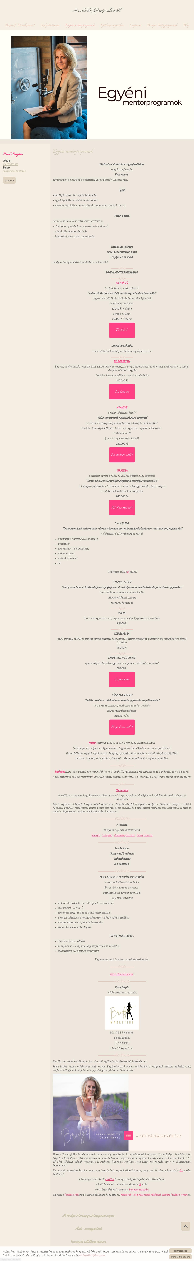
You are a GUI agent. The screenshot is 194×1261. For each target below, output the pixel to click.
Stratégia (96, 836)
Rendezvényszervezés (124, 836)
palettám (109, 1180)
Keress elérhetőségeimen (121, 975)
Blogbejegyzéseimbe (138, 1190)
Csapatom (135, 26)
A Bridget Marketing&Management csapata (70, 1219)
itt (128, 572)
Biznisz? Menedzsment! (20, 26)
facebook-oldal (72, 1195)
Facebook (9, 181)
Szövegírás (107, 836)
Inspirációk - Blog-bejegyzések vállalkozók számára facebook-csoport (154, 1195)
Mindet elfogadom (180, 1256)
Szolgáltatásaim (50, 26)
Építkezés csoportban (112, 26)
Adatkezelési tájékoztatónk (92, 1255)
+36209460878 (10, 165)
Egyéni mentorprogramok (79, 26)
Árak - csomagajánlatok (104, 1216)
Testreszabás (180, 1250)
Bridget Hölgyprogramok (162, 26)
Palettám (174, 1216)
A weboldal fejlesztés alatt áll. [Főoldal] (97, 11)
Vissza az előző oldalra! (72, 1240)
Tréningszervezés (144, 836)
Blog (186, 26)
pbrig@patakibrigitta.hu (14, 172)
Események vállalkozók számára (139, 1217)
